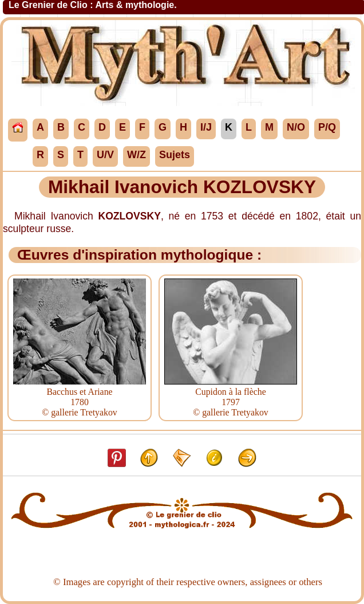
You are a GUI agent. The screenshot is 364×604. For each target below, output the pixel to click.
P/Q (327, 127)
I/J (206, 127)
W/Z (136, 154)
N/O (296, 127)
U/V (105, 154)
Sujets (174, 154)
